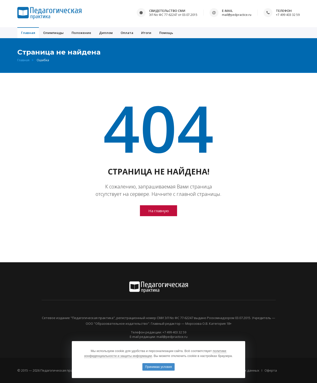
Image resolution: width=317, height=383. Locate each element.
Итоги (146, 32)
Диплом (106, 32)
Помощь (166, 32)
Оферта (270, 370)
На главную (158, 210)
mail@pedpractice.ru (236, 15)
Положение (81, 32)
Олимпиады (53, 32)
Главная (28, 32)
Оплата (127, 32)
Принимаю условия (158, 367)
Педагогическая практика (61, 370)
